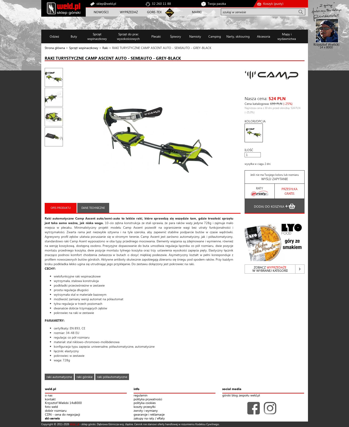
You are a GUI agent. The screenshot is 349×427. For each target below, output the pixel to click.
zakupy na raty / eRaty (149, 418)
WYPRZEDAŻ (129, 12)
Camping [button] (214, 36)
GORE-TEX (154, 12)
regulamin (140, 395)
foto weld (51, 407)
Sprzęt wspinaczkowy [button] (97, 36)
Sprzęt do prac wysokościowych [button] (128, 36)
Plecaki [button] (156, 36)
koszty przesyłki (144, 407)
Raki (105, 48)
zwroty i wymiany (146, 411)
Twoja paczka (217, 3)
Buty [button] (74, 36)
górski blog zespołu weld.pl (241, 395)
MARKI (197, 12)
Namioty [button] (195, 36)
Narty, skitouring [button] (238, 36)
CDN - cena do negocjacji (62, 415)
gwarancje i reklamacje (149, 415)
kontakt (50, 399)
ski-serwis (52, 418)
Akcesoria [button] (263, 36)
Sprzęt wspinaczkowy (83, 48)
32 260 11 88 (161, 3)
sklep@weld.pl (106, 3)
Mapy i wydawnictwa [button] (286, 36)
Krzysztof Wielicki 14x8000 (63, 403)
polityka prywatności (148, 399)
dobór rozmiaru (56, 411)
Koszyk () (273, 3)
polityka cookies (145, 403)
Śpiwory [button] (175, 36)
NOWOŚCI (101, 12)
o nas (48, 395)
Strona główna (55, 48)
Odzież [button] (54, 36)
